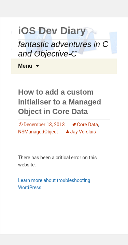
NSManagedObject (38, 131)
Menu (25, 66)
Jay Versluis (83, 131)
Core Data (87, 124)
